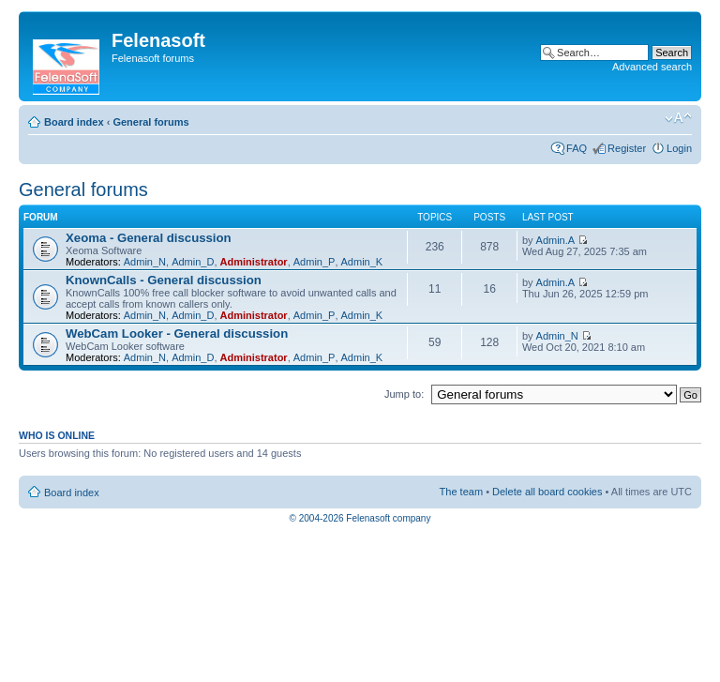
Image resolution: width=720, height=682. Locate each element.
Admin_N (145, 261)
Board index (74, 122)
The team (461, 491)
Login (679, 148)
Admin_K (362, 261)
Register (627, 148)
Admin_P (314, 261)
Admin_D (193, 261)
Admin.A (556, 240)
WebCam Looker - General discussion (177, 333)
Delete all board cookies (547, 491)
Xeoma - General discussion (149, 238)
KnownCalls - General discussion (164, 280)
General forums (150, 122)
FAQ (576, 148)
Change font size (678, 118)
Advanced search (652, 66)
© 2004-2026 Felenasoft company (360, 518)
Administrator (254, 261)
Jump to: (404, 394)
